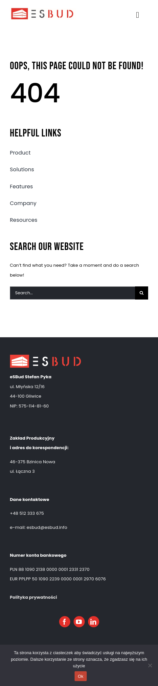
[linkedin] (93, 621)
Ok (80, 676)
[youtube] (79, 621)
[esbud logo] (43, 9)
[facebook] (64, 621)
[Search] (141, 293)
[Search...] (72, 293)
